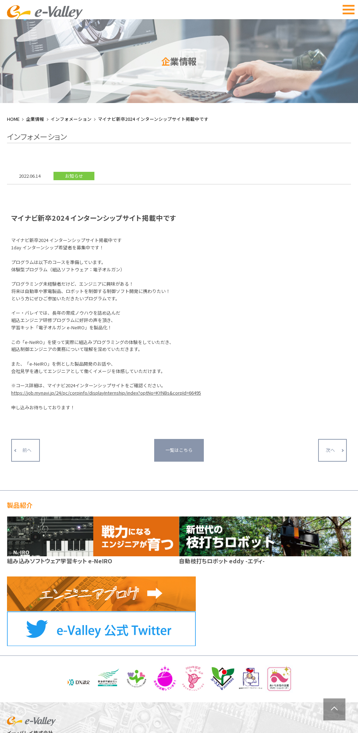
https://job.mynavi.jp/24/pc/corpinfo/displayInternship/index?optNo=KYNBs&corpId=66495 (106, 316)
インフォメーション (71, 42)
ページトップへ (334, 709)
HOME (13, 42)
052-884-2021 (34, 679)
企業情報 (35, 42)
